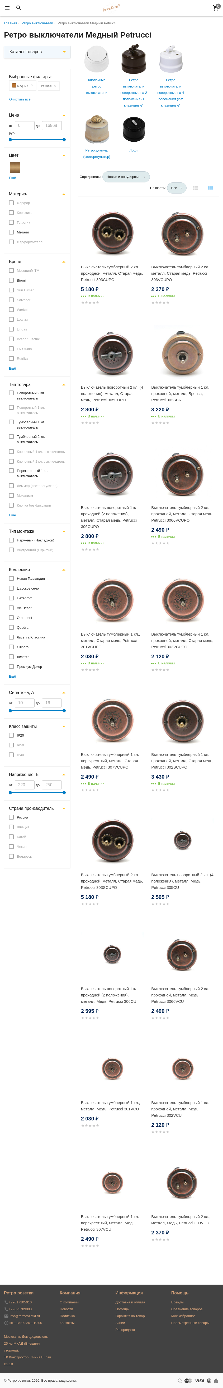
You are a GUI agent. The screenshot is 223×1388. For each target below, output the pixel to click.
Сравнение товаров (187, 1309)
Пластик (23, 222)
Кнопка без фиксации (34, 505)
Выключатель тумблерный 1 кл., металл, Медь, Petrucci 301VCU (110, 1105)
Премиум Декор (29, 667)
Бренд (15, 261)
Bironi (21, 280)
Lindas (22, 329)
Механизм (25, 496)
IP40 (20, 755)
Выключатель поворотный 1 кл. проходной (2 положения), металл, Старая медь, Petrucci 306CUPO (110, 517)
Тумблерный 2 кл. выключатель (31, 439)
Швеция (23, 827)
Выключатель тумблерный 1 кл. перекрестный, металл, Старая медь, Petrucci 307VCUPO (110, 760)
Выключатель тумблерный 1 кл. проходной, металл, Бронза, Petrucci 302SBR (180, 393)
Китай (21, 837)
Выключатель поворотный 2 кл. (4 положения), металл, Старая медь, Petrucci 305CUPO (112, 393)
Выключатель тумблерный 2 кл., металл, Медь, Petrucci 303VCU (180, 1219)
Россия (22, 817)
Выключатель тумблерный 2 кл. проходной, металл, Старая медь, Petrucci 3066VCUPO (182, 513)
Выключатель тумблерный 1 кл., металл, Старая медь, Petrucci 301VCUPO (110, 640)
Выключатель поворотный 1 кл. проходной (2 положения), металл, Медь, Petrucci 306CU (110, 995)
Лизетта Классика (31, 637)
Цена (14, 115)
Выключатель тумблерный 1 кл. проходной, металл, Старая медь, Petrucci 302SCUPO (182, 760)
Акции (120, 1323)
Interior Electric (28, 339)
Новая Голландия (31, 579)
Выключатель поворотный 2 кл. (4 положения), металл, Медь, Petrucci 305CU (182, 881)
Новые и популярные (123, 177)
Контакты (67, 1323)
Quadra (22, 627)
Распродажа (125, 1330)
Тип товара (20, 384)
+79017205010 (20, 1302)
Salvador (23, 300)
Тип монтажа (21, 531)
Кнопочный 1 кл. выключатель (41, 452)
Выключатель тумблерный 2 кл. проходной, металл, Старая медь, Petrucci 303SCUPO (112, 881)
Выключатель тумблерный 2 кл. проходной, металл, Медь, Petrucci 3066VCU (180, 995)
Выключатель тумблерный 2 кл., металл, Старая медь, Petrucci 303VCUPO (180, 273)
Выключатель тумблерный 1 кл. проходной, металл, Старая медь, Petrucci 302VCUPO (182, 640)
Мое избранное (183, 1316)
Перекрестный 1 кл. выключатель (32, 473)
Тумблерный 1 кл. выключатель (31, 424)
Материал (19, 194)
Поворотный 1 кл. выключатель (31, 410)
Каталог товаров (26, 51)
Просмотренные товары (190, 1323)
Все (174, 188)
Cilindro (23, 647)
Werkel (22, 310)
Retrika (22, 359)
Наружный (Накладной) (35, 540)
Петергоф (24, 598)
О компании (69, 1302)
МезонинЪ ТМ (28, 271)
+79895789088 (20, 1309)
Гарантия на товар (130, 1316)
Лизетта (23, 657)
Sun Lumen (26, 290)
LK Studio (24, 349)
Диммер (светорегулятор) (37, 486)
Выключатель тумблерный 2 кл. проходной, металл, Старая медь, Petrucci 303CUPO (112, 273)
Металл (23, 232)
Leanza (22, 319)
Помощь (122, 1309)
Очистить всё (20, 99)
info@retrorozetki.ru (25, 1316)
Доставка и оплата (130, 1302)
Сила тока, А (21, 692)
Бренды (177, 1302)
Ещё (12, 178)
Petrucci (46, 86)
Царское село (28, 588)
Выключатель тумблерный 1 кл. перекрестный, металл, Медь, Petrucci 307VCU (110, 1222)
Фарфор (23, 203)
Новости (66, 1309)
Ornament (24, 618)
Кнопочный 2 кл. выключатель (41, 461)
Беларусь (24, 856)
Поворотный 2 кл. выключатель (31, 395)
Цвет (13, 155)
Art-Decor (24, 608)
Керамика (24, 213)
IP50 (20, 745)
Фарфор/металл (29, 242)
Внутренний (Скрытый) (35, 550)
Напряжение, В (24, 774)
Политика (67, 1316)
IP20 (20, 735)
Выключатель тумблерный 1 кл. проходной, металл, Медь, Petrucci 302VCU (180, 1109)
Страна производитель (31, 808)
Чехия (21, 847)
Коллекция (19, 569)
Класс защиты (23, 726)
